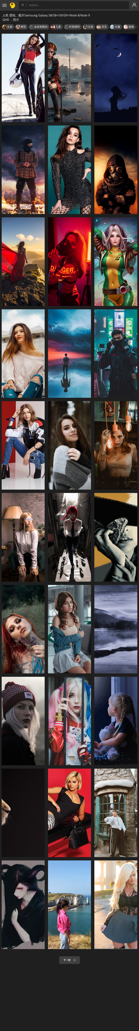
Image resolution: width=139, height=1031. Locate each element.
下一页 (69, 960)
